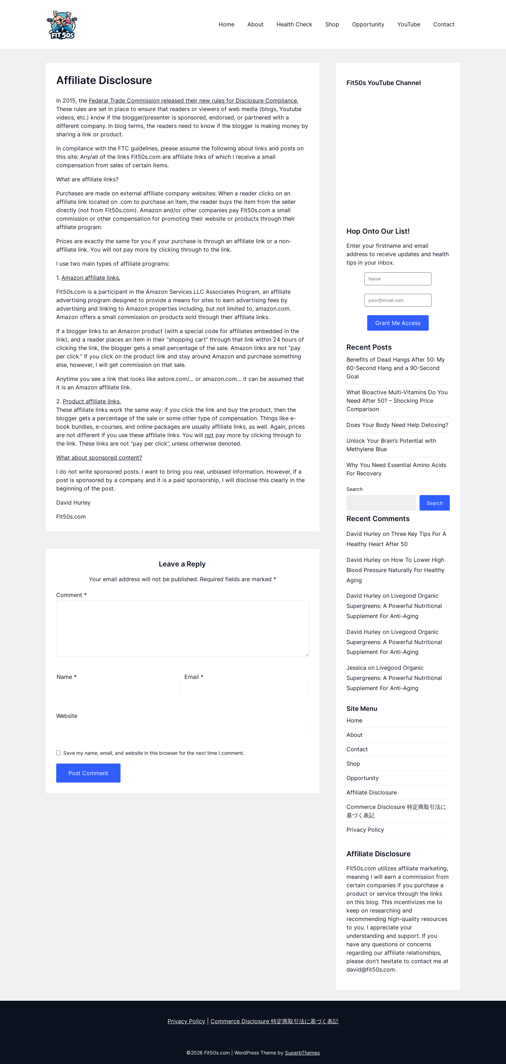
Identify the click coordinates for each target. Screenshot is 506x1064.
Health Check (294, 24)
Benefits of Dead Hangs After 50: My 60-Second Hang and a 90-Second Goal (395, 368)
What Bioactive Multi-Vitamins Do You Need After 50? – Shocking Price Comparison (397, 401)
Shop (332, 24)
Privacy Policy (365, 829)
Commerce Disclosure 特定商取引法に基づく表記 (396, 811)
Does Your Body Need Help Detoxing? (397, 424)
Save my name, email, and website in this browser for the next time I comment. (153, 753)
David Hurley (363, 533)
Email (193, 676)
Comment (71, 594)
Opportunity (368, 24)
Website (66, 715)
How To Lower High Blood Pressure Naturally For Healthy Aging (395, 570)
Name (67, 676)
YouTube (408, 24)
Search (354, 489)
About (255, 24)
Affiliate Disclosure (371, 792)
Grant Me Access (398, 322)
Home (226, 24)
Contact (444, 24)
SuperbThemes (302, 1053)
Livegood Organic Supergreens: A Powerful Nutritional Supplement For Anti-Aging (394, 605)
